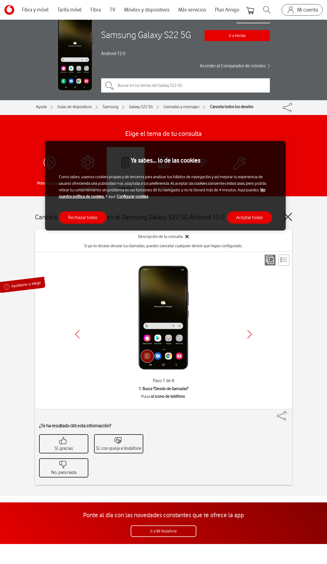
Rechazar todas (82, 217)
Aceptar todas (249, 217)
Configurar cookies (132, 196)
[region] (165, 186)
